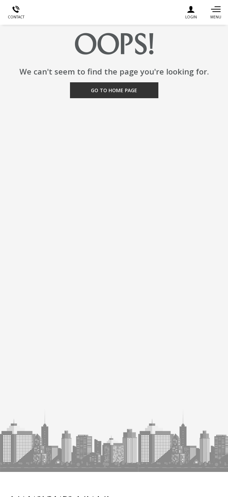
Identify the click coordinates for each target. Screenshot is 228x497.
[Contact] (16, 12)
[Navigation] (215, 12)
